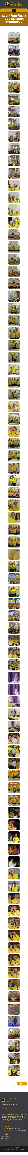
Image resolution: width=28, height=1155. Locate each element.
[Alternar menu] (14, 10)
